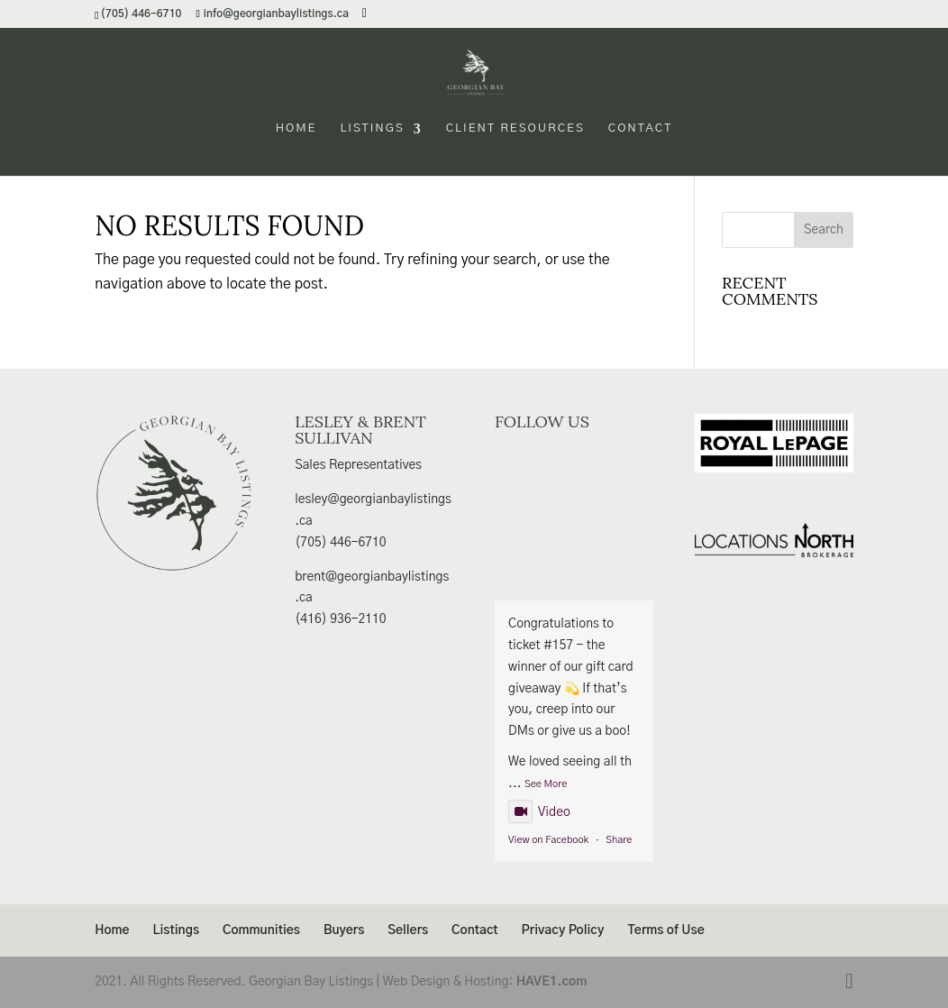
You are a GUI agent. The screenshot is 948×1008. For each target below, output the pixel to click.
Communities (261, 930)
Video (539, 812)
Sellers (407, 930)
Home (296, 128)
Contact (640, 128)
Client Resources (515, 128)
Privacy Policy (563, 930)
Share (619, 840)
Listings (372, 128)
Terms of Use (665, 930)
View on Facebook (548, 840)
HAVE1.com (552, 982)
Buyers (344, 930)
